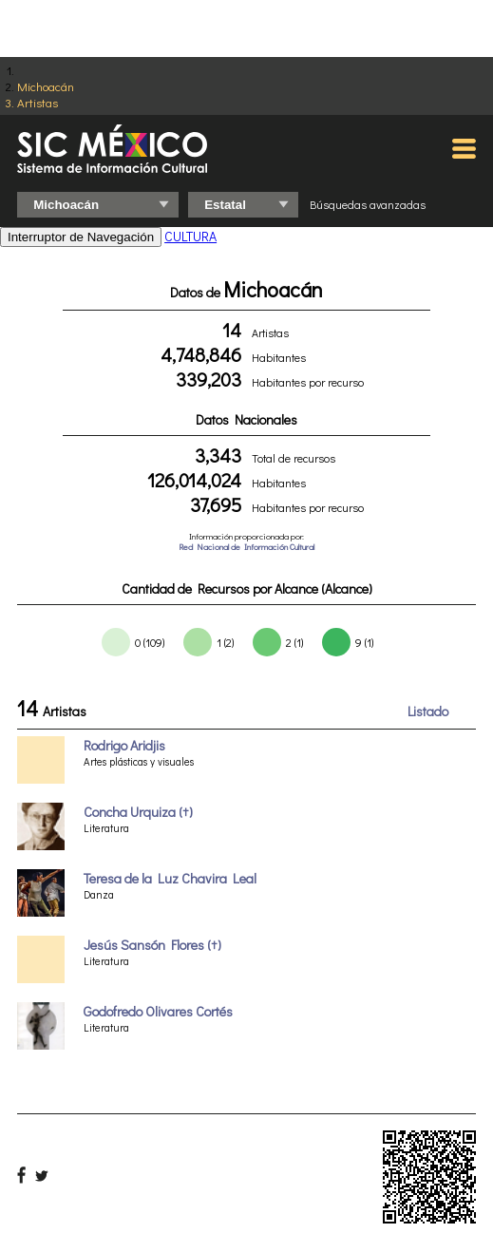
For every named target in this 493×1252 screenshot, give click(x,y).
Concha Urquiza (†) (138, 812)
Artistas (37, 102)
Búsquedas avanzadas (368, 204)
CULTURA (190, 236)
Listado (428, 711)
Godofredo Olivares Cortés (158, 1011)
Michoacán (45, 86)
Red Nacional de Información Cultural (246, 546)
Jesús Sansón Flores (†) (152, 945)
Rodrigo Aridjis (124, 745)
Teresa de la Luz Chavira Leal (170, 878)
